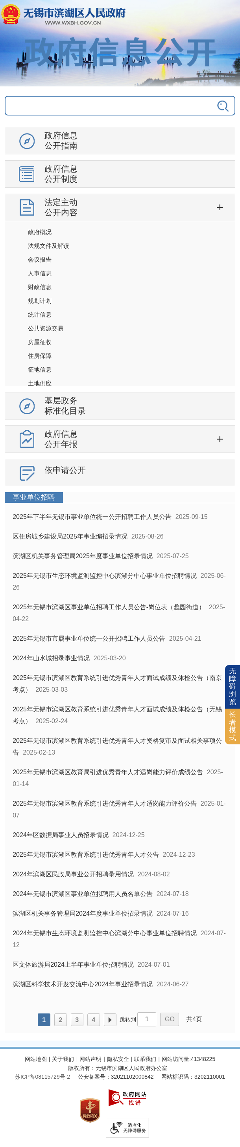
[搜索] (212, 105)
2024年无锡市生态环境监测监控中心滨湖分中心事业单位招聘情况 (105, 933)
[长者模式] (232, 726)
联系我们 (145, 1059)
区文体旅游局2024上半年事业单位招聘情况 (73, 964)
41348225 (203, 1059)
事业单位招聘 (34, 497)
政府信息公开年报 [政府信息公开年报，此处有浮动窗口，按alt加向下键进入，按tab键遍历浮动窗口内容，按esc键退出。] (61, 439)
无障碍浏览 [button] (232, 686)
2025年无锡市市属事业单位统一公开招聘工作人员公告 (89, 638)
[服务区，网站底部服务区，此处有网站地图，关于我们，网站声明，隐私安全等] (120, 1098)
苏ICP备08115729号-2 (42, 1077)
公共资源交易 (45, 328)
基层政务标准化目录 (65, 405)
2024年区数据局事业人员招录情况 (61, 835)
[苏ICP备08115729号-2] (42, 1077)
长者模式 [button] (232, 726)
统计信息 (40, 314)
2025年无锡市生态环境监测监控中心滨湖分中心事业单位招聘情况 (105, 575)
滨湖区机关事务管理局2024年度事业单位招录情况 (83, 913)
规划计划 (40, 300)
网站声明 (90, 1059)
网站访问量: (176, 1059)
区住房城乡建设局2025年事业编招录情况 (70, 536)
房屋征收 (40, 342)
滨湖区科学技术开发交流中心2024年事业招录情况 (83, 984)
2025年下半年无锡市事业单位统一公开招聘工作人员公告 (92, 516)
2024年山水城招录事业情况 (51, 658)
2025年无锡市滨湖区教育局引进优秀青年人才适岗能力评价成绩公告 (108, 772)
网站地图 (36, 1059)
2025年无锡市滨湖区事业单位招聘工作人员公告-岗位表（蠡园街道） (109, 607)
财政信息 (40, 287)
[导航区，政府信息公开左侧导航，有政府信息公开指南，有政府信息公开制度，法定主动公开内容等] (120, 309)
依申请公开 (65, 470)
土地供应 (40, 383)
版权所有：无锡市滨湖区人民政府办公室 (117, 1068)
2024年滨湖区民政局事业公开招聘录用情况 (73, 874)
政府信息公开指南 (61, 140)
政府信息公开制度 (61, 173)
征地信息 (40, 369)
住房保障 (40, 355)
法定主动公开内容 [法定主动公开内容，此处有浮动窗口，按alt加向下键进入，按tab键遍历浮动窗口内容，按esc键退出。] (61, 207)
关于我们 (63, 1059)
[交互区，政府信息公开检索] (120, 109)
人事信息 (40, 273)
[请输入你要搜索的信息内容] (97, 105)
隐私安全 (118, 1059)
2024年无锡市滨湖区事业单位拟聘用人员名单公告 (83, 893)
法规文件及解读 (48, 245)
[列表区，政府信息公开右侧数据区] (120, 762)
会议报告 (40, 259)
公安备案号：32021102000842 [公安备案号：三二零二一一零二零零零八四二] (116, 1077)
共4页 (194, 1019)
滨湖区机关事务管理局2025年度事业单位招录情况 (83, 556)
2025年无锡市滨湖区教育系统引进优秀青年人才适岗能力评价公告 (105, 803)
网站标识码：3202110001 (193, 1077)
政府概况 (40, 232)
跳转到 (128, 1019)
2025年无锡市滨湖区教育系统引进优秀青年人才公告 (86, 854)
